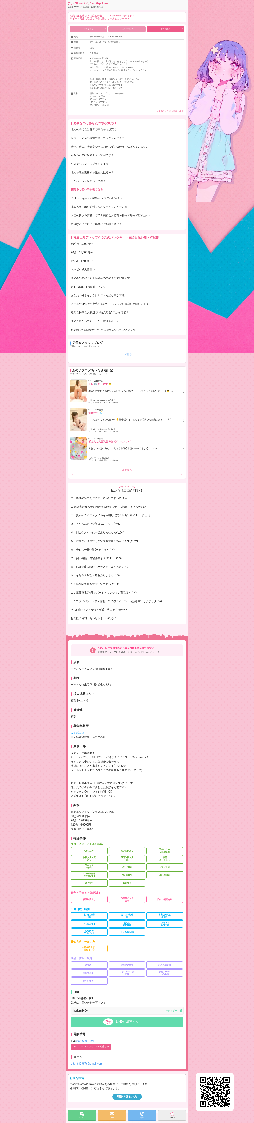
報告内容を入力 (127, 1096)
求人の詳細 (172, 29)
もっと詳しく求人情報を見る (170, 111)
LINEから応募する (127, 1021)
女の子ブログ (133, 29)
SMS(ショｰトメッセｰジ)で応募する (91, 1046)
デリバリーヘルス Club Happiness (88, 5)
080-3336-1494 (85, 1040)
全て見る (127, 354)
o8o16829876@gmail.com (86, 1063)
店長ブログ (95, 29)
